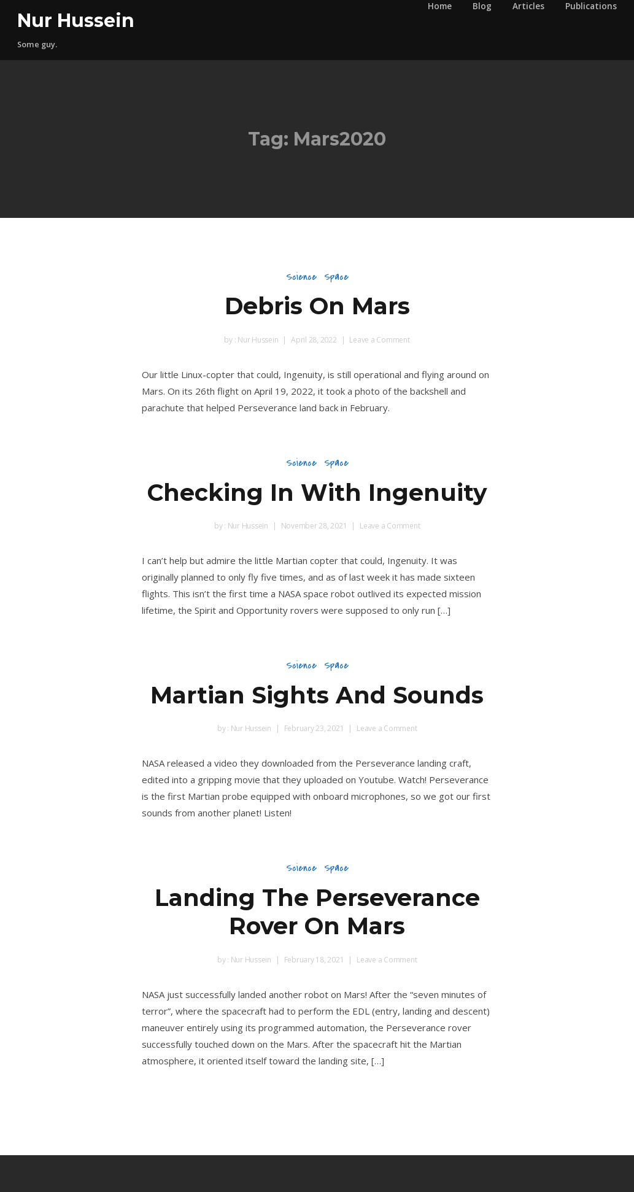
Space (336, 276)
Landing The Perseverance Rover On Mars (317, 912)
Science (301, 276)
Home (440, 6)
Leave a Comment (379, 340)
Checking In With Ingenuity (317, 492)
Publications (591, 6)
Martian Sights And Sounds (317, 695)
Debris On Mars (317, 306)
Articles (528, 6)
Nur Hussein (75, 20)
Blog (482, 6)
